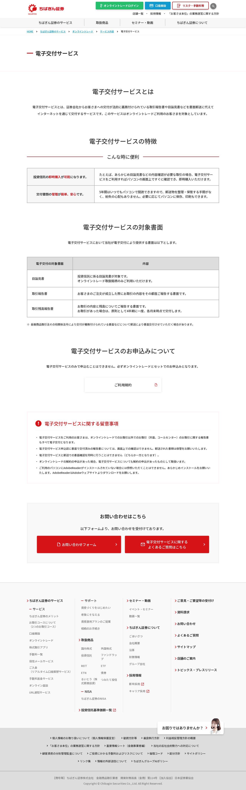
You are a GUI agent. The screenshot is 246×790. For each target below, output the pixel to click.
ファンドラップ (109, 657)
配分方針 (175, 753)
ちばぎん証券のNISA (93, 698)
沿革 (132, 650)
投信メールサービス (41, 661)
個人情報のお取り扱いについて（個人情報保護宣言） (84, 738)
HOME (30, 31)
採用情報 (155, 13)
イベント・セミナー (141, 609)
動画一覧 (134, 616)
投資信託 (86, 655)
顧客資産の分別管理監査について (62, 753)
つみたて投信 (109, 680)
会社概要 (134, 643)
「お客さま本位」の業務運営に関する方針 (193, 13)
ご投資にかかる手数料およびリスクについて (116, 753)
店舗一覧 (138, 13)
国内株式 (86, 648)
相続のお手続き (90, 628)
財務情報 (134, 657)
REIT (84, 666)
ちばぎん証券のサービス (53, 31)
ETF (103, 666)
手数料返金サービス (41, 678)
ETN (83, 673)
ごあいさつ (136, 636)
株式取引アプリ (38, 647)
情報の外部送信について (112, 761)
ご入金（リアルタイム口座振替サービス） (50, 669)
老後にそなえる (90, 614)
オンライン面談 (38, 685)
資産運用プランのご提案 (96, 621)
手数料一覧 (36, 654)
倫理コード (156, 753)
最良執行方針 (151, 738)
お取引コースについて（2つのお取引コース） (43, 624)
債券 (103, 673)
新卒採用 (134, 684)
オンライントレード (82, 31)
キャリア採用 (137, 691)
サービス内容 (107, 31)
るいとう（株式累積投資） (89, 681)
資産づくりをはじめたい (96, 608)
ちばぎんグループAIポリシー (150, 761)
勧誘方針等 (130, 738)
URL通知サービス (39, 692)
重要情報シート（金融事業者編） (126, 746)
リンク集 (85, 761)
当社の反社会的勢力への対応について (176, 746)
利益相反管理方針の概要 (181, 738)
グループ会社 (137, 664)
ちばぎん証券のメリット (44, 616)
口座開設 (34, 633)
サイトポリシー (196, 753)
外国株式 (106, 648)
